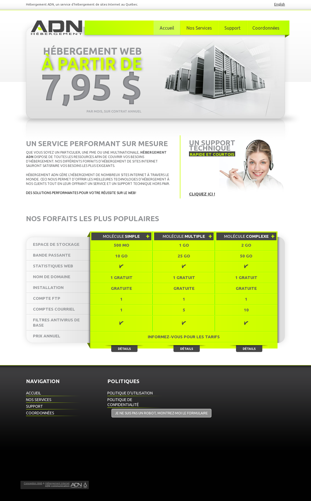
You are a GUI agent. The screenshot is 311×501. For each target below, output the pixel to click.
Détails (124, 348)
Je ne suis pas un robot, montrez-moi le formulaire (161, 413)
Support (232, 27)
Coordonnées (265, 27)
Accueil (167, 27)
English (279, 4)
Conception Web (33, 483)
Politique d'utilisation (130, 393)
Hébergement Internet (57, 483)
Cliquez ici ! (202, 194)
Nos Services (199, 27)
